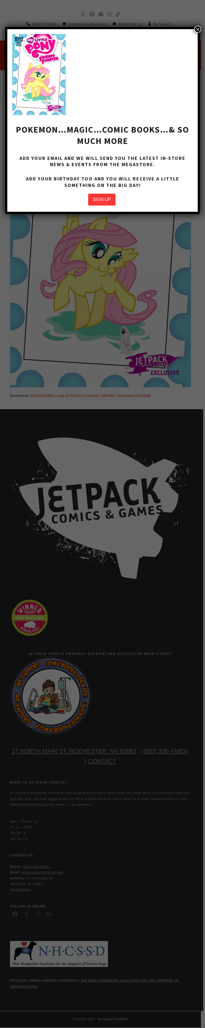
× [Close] (198, 29)
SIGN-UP (102, 199)
